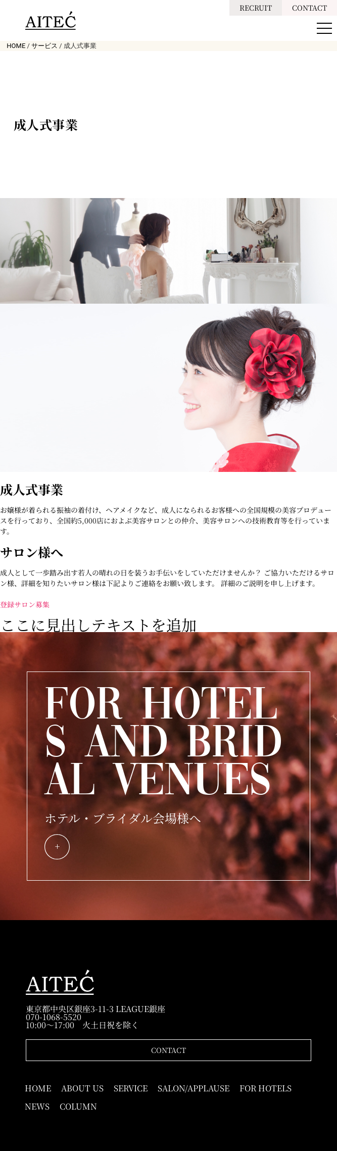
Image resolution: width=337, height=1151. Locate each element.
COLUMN (78, 1106)
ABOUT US (82, 1088)
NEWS (37, 1106)
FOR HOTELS (265, 1088)
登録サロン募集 (25, 604)
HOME (38, 1088)
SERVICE (131, 1088)
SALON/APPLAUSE (193, 1088)
